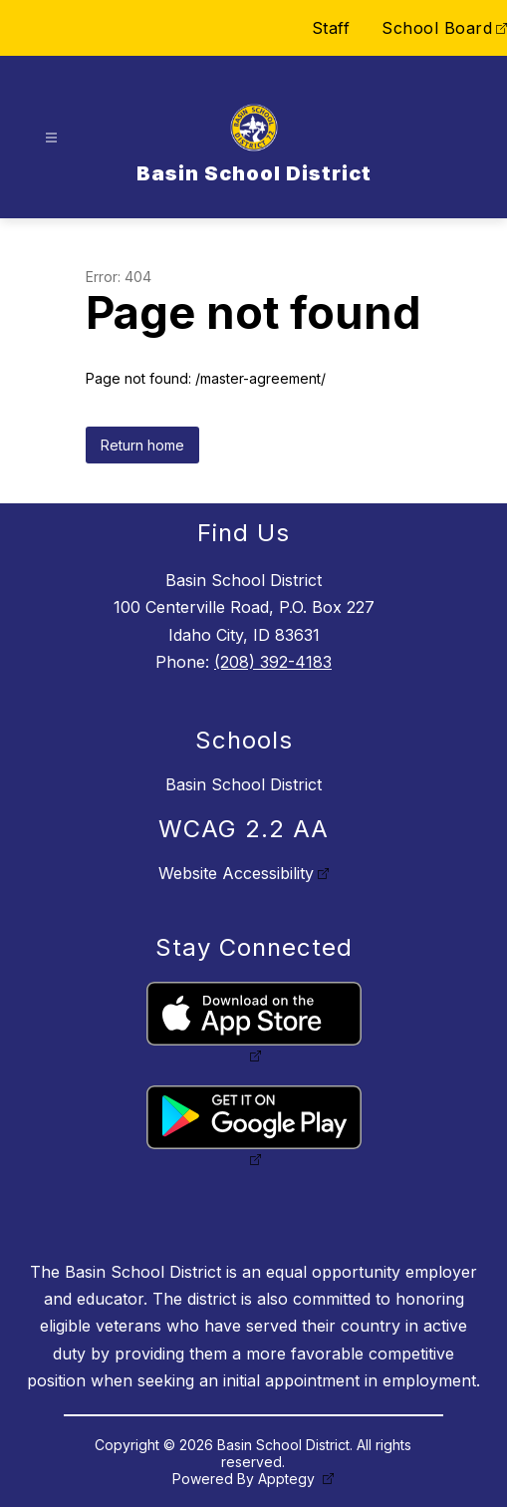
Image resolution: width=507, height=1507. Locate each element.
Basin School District (243, 784)
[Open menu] (51, 138)
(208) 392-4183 (273, 662)
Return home (142, 445)
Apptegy (288, 1478)
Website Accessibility (236, 873)
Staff (331, 28)
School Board (436, 28)
